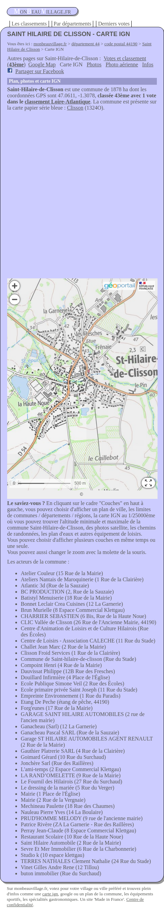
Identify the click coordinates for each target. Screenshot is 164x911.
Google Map (41, 64)
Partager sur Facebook (39, 71)
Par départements (73, 24)
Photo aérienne (121, 64)
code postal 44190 (120, 43)
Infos (147, 64)
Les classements (29, 24)
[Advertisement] (82, 196)
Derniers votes (114, 24)
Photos (94, 64)
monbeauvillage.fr (50, 43)
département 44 (85, 43)
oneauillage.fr (42, 11)
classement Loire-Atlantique (58, 101)
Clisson (75, 108)
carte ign (50, 893)
